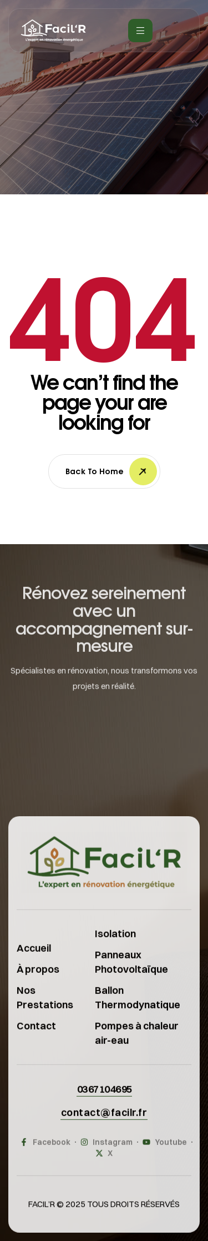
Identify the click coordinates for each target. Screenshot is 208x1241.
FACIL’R (41, 1213)
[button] (104, 1098)
